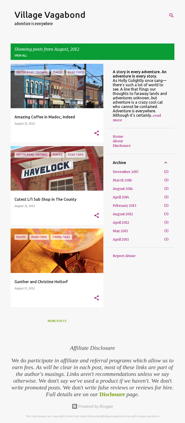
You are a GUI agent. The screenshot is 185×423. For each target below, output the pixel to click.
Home (118, 136)
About (118, 141)
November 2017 (126, 172)
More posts (57, 321)
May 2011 (120, 231)
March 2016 (122, 180)
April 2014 (121, 197)
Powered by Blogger (92, 406)
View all (20, 55)
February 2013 (124, 205)
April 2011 (121, 239)
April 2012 (121, 222)
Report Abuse (124, 256)
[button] (96, 133)
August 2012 (123, 214)
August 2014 (123, 188)
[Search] (171, 15)
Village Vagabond (50, 15)
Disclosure (122, 145)
